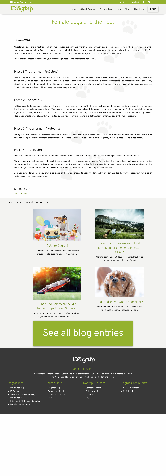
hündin (24, 276)
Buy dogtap (105, 9)
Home (73, 9)
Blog (127, 9)
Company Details (93, 470)
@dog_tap (129, 473)
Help (118, 9)
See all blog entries (83, 416)
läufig (16, 276)
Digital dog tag (17, 470)
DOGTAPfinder (131, 470)
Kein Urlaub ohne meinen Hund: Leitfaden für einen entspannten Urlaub (119, 330)
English (135, 2)
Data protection (93, 473)
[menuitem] (73, 9)
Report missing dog (57, 473)
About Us (139, 9)
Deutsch (124, 2)
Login (153, 8)
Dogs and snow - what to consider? (119, 384)
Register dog (54, 470)
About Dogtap (87, 9)
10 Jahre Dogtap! (57, 328)
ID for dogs (15, 473)
